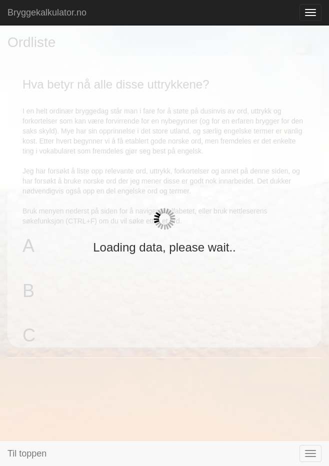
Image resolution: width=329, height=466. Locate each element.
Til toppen (27, 453)
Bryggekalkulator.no (47, 13)
